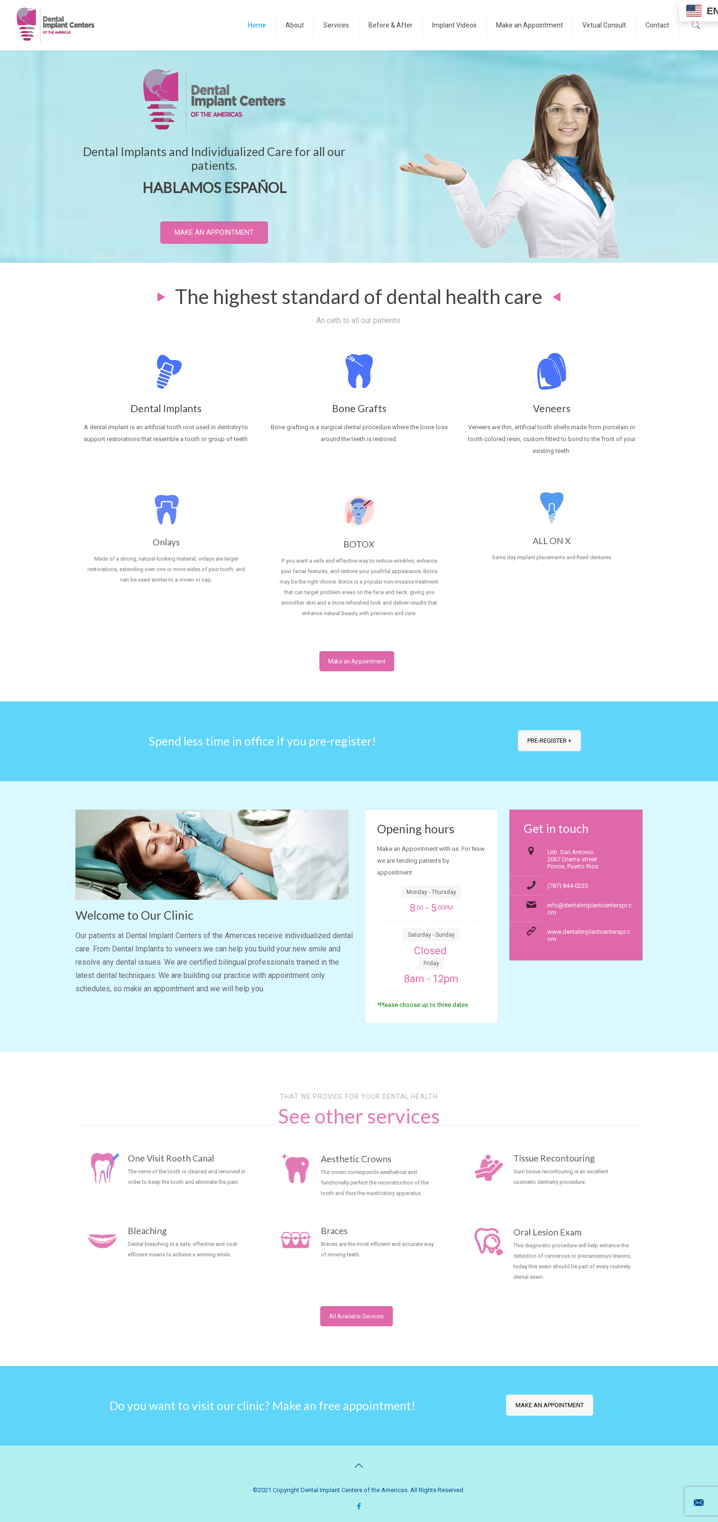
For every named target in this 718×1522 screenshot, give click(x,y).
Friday (431, 963)
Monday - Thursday (431, 892)
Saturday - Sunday (431, 935)
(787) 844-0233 (567, 885)
